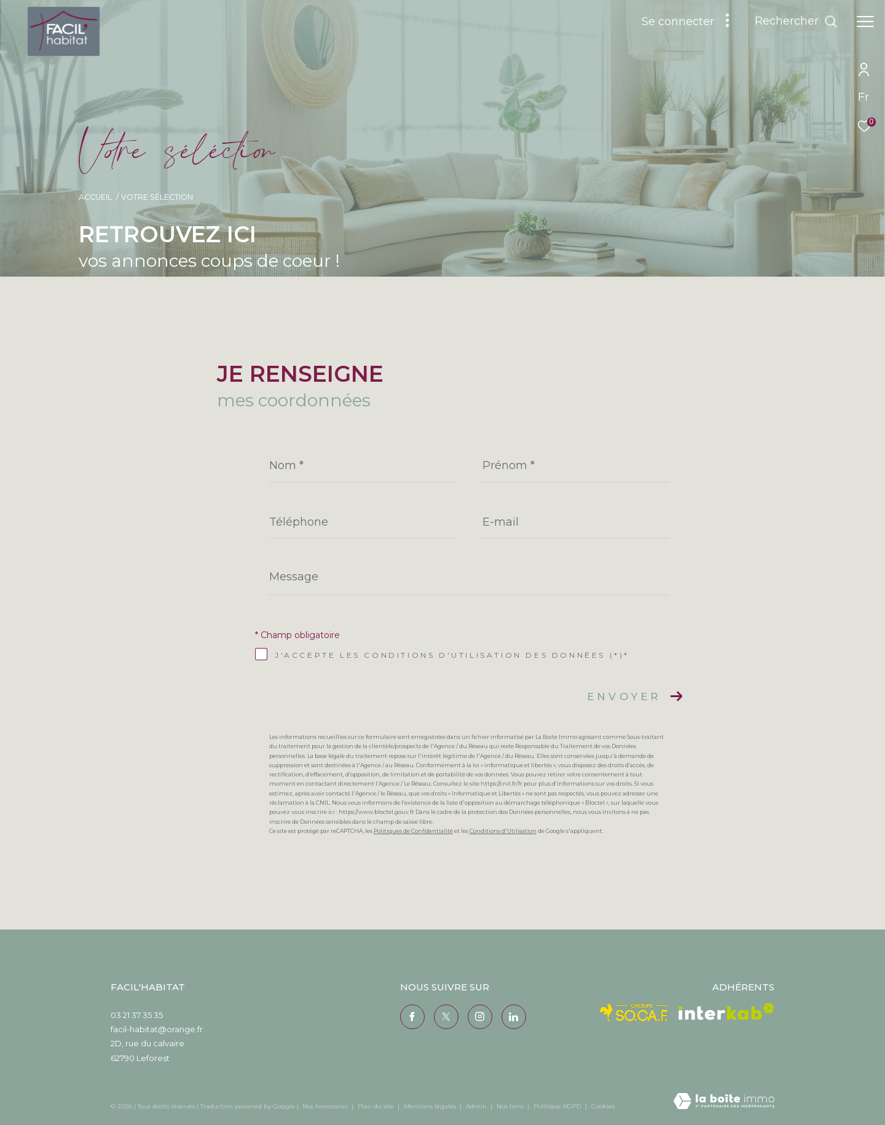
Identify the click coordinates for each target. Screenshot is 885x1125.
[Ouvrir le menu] (865, 21)
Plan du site (377, 1106)
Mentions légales (431, 1106)
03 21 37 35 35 (137, 1015)
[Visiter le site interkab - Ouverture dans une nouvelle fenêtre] (726, 1011)
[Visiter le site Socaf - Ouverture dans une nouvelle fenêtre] (634, 1012)
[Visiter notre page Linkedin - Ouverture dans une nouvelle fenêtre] (514, 1017)
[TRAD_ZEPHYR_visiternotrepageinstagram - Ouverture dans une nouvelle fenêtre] (480, 1017)
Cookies (603, 1106)
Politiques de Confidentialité (413, 830)
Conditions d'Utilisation (503, 830)
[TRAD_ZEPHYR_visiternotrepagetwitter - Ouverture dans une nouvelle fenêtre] (446, 1017)
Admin (477, 1106)
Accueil (95, 197)
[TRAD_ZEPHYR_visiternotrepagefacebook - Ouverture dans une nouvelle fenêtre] (412, 1017)
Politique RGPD (557, 1106)
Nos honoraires (325, 1106)
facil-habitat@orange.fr (157, 1029)
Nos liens (511, 1106)
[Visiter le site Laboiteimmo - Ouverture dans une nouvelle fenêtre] (724, 1102)
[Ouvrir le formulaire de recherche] (796, 21)
